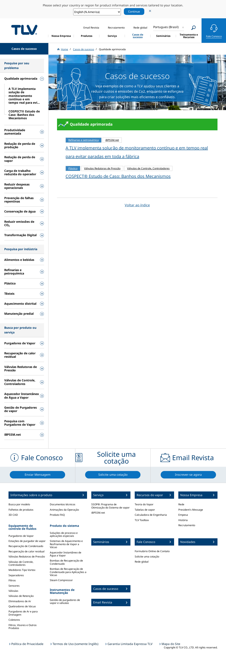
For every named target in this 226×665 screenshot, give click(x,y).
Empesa (183, 515)
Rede (181, 504)
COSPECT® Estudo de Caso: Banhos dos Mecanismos (118, 176)
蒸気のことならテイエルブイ (24, 30)
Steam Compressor (61, 580)
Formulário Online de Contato (152, 551)
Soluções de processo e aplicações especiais (64, 534)
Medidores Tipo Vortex (22, 570)
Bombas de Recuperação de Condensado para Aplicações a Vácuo (68, 572)
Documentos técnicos (62, 504)
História (183, 520)
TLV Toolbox (142, 520)
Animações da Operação (64, 509)
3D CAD (13, 515)
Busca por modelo (19, 504)
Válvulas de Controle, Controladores (21, 563)
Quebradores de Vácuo (22, 606)
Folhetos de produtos (21, 509)
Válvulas (13, 591)
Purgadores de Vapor (21, 536)
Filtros (12, 580)
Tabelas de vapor (145, 509)
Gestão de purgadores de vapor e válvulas (65, 601)
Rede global (142, 561)
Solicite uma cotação (147, 556)
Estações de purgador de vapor (27, 541)
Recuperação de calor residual (26, 551)
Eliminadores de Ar (20, 601)
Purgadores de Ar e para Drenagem (23, 613)
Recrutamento (186, 525)
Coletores (14, 620)
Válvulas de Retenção (21, 596)
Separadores (16, 575)
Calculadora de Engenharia (151, 515)
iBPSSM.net (98, 512)
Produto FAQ (57, 515)
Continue (134, 11)
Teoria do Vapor (144, 504)
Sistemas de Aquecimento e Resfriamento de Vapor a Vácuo (66, 544)
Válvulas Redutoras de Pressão (27, 556)
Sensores (14, 585)
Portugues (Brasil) (166, 27)
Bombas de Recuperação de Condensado (66, 562)
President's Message (190, 509)
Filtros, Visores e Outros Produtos (23, 626)
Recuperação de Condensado (26, 546)
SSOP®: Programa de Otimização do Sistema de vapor (110, 506)
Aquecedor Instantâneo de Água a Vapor (65, 554)
